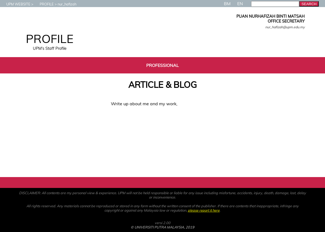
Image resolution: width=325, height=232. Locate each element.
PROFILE (44, 4)
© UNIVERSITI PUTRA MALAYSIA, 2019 (162, 227)
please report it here (204, 210)
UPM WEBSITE (15, 4)
